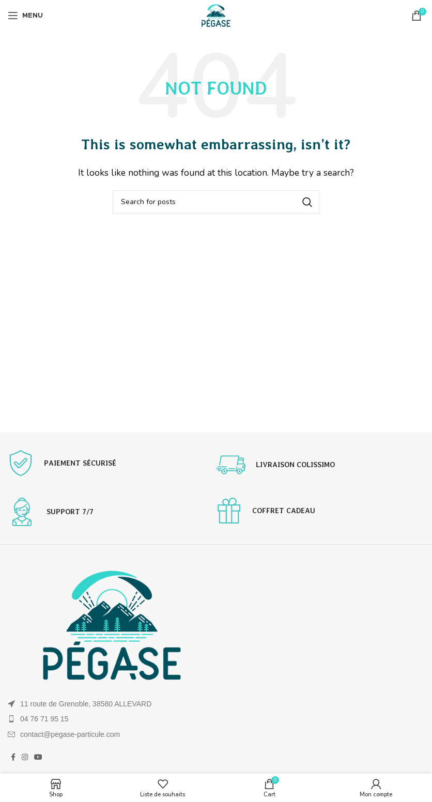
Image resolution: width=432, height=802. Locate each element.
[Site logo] (215, 15)
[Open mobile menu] (25, 15)
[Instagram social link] (25, 757)
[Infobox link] (112, 463)
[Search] (216, 202)
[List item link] (112, 718)
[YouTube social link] (38, 757)
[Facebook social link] (13, 757)
